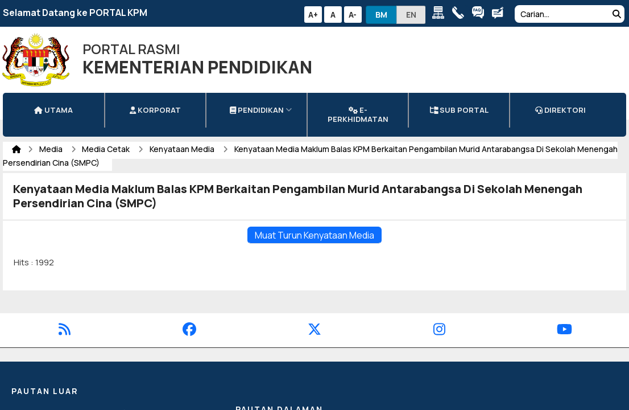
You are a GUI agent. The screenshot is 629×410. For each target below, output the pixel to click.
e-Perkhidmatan (358, 114)
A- (353, 14)
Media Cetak (106, 149)
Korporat (155, 110)
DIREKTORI (560, 110)
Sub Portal (459, 110)
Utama (53, 110)
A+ (313, 14)
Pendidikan (257, 110)
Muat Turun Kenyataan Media (314, 235)
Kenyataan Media (183, 149)
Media (51, 149)
